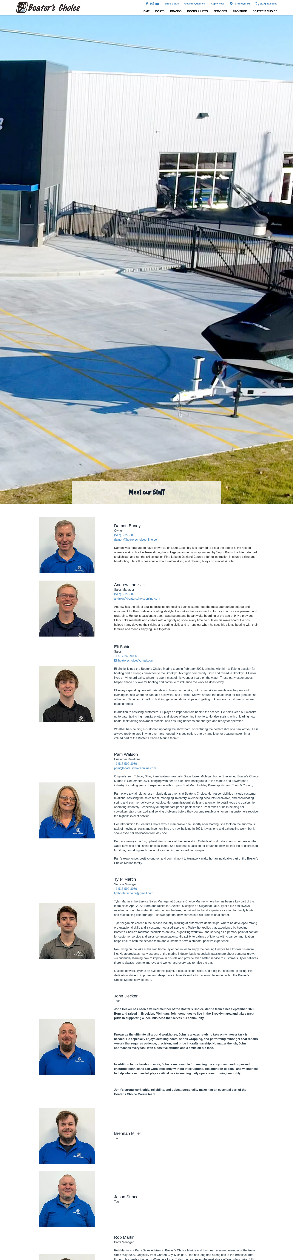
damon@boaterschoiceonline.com (136, 539)
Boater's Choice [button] (264, 11)
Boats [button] (159, 11)
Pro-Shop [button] (240, 11)
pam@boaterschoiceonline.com (135, 768)
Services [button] (220, 11)
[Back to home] (48, 7)
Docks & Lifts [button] (197, 11)
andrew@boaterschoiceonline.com (137, 598)
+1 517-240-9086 (125, 656)
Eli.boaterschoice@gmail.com (134, 660)
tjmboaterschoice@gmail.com (133, 893)
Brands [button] (176, 11)
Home (146, 11)
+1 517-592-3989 (125, 763)
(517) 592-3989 (266, 4)
